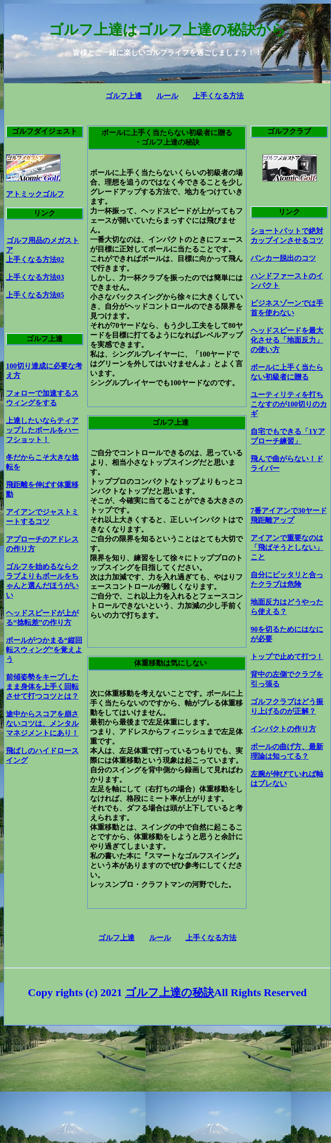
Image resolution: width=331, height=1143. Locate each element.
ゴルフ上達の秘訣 (169, 992)
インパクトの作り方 (283, 729)
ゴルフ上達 (123, 96)
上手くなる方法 (218, 96)
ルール (167, 96)
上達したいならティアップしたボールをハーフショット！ (42, 430)
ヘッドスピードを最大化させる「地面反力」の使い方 (287, 340)
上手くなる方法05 (35, 295)
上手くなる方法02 (35, 259)
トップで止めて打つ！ (287, 656)
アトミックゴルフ (35, 194)
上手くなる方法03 (35, 277)
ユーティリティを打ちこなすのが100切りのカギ (289, 404)
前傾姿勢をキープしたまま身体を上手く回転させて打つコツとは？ (42, 686)
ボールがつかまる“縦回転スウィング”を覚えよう (44, 649)
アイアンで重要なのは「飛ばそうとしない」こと (287, 547)
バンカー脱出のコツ (283, 258)
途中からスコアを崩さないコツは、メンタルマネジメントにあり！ (42, 723)
